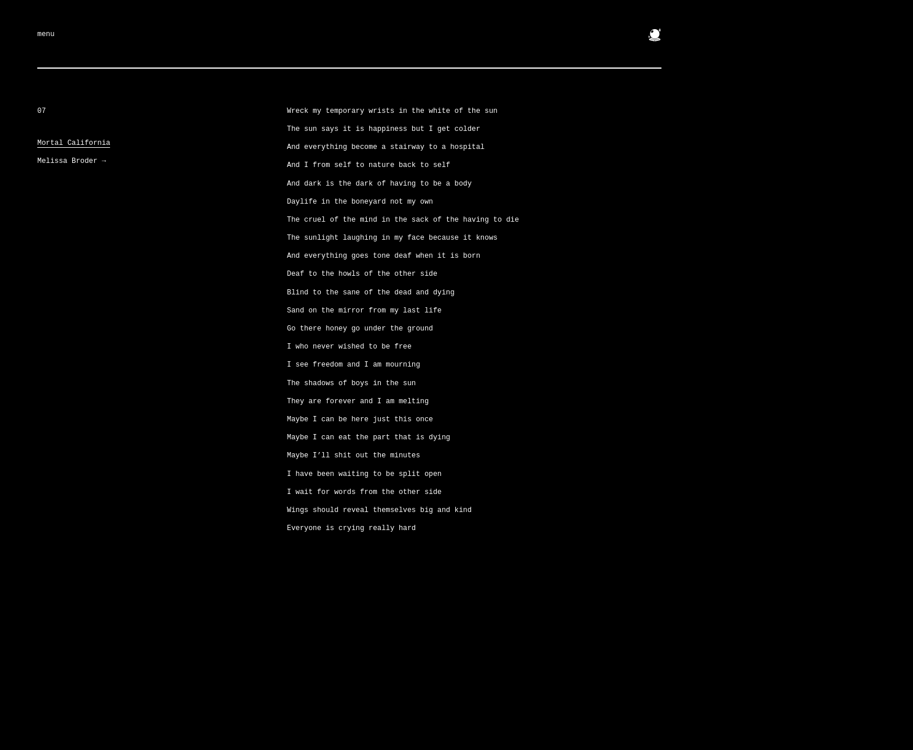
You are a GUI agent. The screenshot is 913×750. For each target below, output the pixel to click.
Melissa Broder (71, 161)
